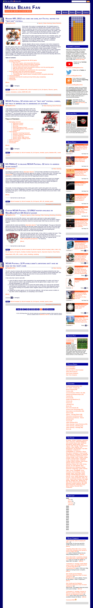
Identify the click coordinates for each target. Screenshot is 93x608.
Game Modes (13, 131)
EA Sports (45, 89)
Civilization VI (70, 454)
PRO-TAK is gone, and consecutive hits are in (26, 63)
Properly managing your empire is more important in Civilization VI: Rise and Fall (81, 295)
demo (51, 301)
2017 (67, 519)
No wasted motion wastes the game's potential (26, 64)
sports (55, 89)
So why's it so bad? (15, 61)
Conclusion (12, 79)
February (70, 503)
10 (36, 309)
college (81, 457)
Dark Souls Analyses (72, 373)
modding (30, 254)
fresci (67, 595)
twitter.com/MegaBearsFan (74, 75)
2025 (67, 506)
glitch (72, 473)
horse (72, 476)
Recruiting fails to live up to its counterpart (27, 72)
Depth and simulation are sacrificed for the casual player (29, 70)
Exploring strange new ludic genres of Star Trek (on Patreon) (71, 119)
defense (68, 462)
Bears (79, 443)
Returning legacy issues (20, 127)
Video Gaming (47, 23)
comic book (83, 458)
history (83, 474)
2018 (67, 518)
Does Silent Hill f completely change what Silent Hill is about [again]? (76, 557)
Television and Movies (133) (74, 416)
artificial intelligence (81, 441)
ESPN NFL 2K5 (26, 92)
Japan (83, 477)
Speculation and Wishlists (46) (75, 411)
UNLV (52, 249)
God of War (78, 473)
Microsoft (84, 483)
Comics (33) (69, 391)
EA (40, 89)
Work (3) (68, 429)
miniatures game (80, 484)
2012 (67, 528)
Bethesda (83, 443)
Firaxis (71, 470)
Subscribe (18, 1)
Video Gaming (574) (72, 422)
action (74, 440)
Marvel (70, 482)
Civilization (69, 450)
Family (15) (69, 396)
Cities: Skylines (75, 447)
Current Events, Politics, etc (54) (75, 392)
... (84, 132)
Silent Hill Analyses (71, 371)
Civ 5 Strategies (70, 368)
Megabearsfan (70, 578)
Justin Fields (73, 479)
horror (68, 476)
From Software (76, 472)
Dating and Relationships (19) (75, 394)
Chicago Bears (83, 446)
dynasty (68, 465)
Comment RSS (71, 600)
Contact (86, 12)
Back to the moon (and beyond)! (80, 184)
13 (43, 309)
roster (59, 152)
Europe (83, 467)
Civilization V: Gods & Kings (79, 453)
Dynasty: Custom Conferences (22, 134)
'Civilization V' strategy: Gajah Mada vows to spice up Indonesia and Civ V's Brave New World (76, 565)
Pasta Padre (56, 252)
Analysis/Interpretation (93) (74, 386)
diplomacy (69, 464)
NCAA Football (26, 152)
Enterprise (78, 467)
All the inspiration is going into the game (23, 60)
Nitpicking (12, 78)
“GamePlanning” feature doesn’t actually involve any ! (33, 74)
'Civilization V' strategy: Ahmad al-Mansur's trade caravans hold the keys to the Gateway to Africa (76, 593)
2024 (67, 508)
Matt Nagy (84, 482)
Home (58, 12)
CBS (72, 446)
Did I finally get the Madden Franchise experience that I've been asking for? (76, 575)
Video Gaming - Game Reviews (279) (76, 424)
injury (85, 476)
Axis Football (69, 443)
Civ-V (85, 455)
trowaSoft (81, 41)
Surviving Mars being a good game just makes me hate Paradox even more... (81, 173)
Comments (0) (57, 95)
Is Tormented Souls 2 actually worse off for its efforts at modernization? (81, 198)
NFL (14, 254)
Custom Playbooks (18, 135)
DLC (78, 464)
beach (75, 443)
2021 (67, 513)
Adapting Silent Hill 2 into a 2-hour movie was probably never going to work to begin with (76, 550)
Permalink (49, 95)
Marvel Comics (77, 482)
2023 (67, 509)
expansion (69, 468)
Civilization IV (76, 450)
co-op (68, 460)
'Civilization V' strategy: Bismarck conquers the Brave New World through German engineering (81, 270)
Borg (82, 444)
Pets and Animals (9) (72, 407)
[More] (7, 82)
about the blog (80, 59)
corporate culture (75, 460)
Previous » (51, 309)
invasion (68, 477)
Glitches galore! (14, 141)
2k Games (68, 440)
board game (76, 444)
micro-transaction (71, 484)
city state (84, 448)
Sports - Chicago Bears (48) (74, 414)
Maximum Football (71, 483)
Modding (52, 215)
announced (9, 174)
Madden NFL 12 (15, 89)
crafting (68, 461)
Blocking (15, 126)
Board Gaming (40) (71, 389)
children (68, 447)
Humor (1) (69, 402)
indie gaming (79, 476)
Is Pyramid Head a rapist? (80, 281)
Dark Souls (84, 461)
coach (76, 457)
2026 (77, 501)
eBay (82, 465)
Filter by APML (9, 1)
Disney (74, 464)
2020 (67, 514)
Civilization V (70, 451)
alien (67, 441)
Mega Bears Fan (22, 7)
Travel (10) (69, 420)
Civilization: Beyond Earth (77, 455)
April (69, 499)
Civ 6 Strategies (70, 366)
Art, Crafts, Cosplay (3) (72, 387)
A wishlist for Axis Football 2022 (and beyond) (71, 340)
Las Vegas (85, 479)
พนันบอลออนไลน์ (70, 568)
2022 (67, 511)
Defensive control (18, 123)
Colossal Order (75, 458)
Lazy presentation (14, 75)
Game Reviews (57, 23)
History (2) (69, 401)
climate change (70, 457)
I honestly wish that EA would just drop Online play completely (27, 77)
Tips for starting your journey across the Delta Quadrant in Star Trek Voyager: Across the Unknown (81, 223)
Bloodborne (69, 444)
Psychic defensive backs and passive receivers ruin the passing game (33, 67)
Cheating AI (16, 130)
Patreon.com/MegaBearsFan (74, 84)
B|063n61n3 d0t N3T (44, 314)
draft (80, 464)
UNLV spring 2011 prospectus (29, 238)
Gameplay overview (15, 122)
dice (81, 462)
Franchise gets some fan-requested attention (22, 71)
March (70, 501)
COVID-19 (82, 460)
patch (51, 201)
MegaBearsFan (11, 23)
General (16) (69, 397)
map (67, 482)
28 (72, 288)
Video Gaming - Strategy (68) (74, 427)
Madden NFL (24, 89)
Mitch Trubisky (70, 486)
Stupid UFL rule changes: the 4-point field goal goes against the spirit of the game (81, 211)
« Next (18, 309)
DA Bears (77, 461)
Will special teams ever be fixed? (22, 68)
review (19, 92)
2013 (67, 526)
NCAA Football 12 (33, 89)
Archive (65, 12)
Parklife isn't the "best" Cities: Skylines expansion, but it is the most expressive (81, 320)
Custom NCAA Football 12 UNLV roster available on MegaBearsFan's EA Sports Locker (29, 211)
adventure (85, 440)
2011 (67, 529)
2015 (67, 523)
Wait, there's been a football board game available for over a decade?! (81, 148)
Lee (67, 553)
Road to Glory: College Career (21, 138)
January (70, 504)
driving (84, 464)
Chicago (76, 446)
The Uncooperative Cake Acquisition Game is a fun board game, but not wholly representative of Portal (81, 246)
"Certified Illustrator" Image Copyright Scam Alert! (81, 307)
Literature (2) (70, 404)
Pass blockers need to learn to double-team (25, 66)
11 (38, 309)
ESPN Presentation (14, 140)
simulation (14, 92)
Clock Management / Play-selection (23, 129)
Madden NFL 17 (83, 480)
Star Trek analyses (71, 375)
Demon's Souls (75, 462)
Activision (79, 440)
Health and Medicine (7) (73, 399)
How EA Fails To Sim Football (74, 370)
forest (82, 470)
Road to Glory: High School (21, 137)
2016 (67, 521)
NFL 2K (42, 201)
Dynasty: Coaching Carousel (21, 133)
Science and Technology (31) (74, 409)
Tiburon (50, 89)
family (81, 468)
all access (72, 441)
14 (46, 309)
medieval (78, 483)
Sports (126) (69, 412)
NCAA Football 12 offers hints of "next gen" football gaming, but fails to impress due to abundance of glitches (33, 102)
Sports (40, 23)
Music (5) (68, 406)
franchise (68, 472)
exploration (75, 468)
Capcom (68, 446)
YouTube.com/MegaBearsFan (74, 67)
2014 (67, 524)
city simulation (77, 448)
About (79, 12)
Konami (79, 479)
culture (73, 461)
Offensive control (18, 124)
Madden (68, 480)
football (8, 92)
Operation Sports (29, 171)
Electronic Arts (70, 467)
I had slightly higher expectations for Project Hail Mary (81, 160)
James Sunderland (76, 477)
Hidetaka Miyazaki (76, 474)
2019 (67, 516)
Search (72, 12)
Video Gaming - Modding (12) (74, 425)
